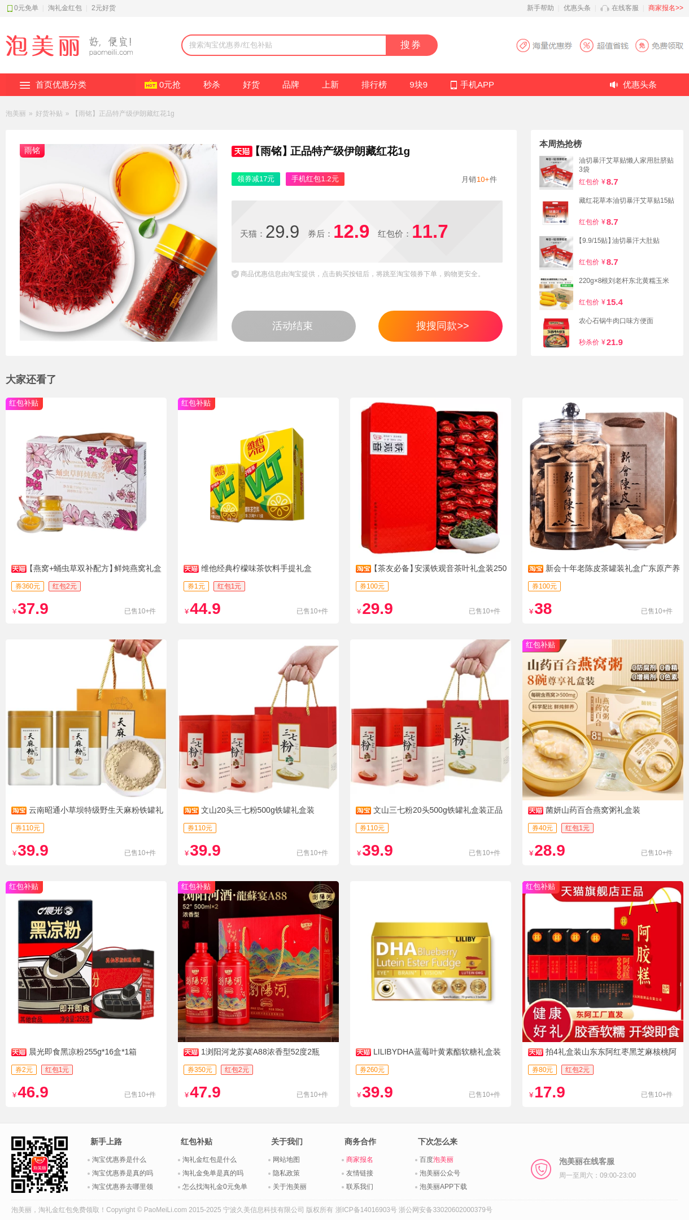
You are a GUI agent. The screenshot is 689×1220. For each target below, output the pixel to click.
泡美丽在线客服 (597, 1168)
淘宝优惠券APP (599, 45)
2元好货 (103, 8)
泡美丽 (16, 113)
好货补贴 (49, 113)
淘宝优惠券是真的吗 (122, 1173)
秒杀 (211, 84)
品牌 (290, 84)
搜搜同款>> (442, 326)
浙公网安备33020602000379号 (445, 1210)
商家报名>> (665, 8)
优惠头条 (577, 8)
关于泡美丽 (290, 1187)
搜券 (411, 45)
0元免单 (26, 8)
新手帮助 (540, 8)
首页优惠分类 (61, 84)
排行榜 (374, 84)
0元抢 (170, 84)
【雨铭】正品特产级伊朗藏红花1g (123, 113)
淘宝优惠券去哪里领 (122, 1187)
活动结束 (292, 326)
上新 (330, 84)
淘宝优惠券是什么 (119, 1160)
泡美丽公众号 (440, 1173)
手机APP (477, 84)
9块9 (418, 84)
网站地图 (286, 1160)
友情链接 (359, 1173)
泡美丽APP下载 (443, 1187)
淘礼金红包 (65, 8)
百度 (436, 1160)
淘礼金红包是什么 (209, 1160)
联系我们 (359, 1187)
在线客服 (625, 8)
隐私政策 (286, 1173)
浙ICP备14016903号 (366, 1210)
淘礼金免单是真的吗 (212, 1173)
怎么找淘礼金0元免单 (214, 1187)
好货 (251, 84)
